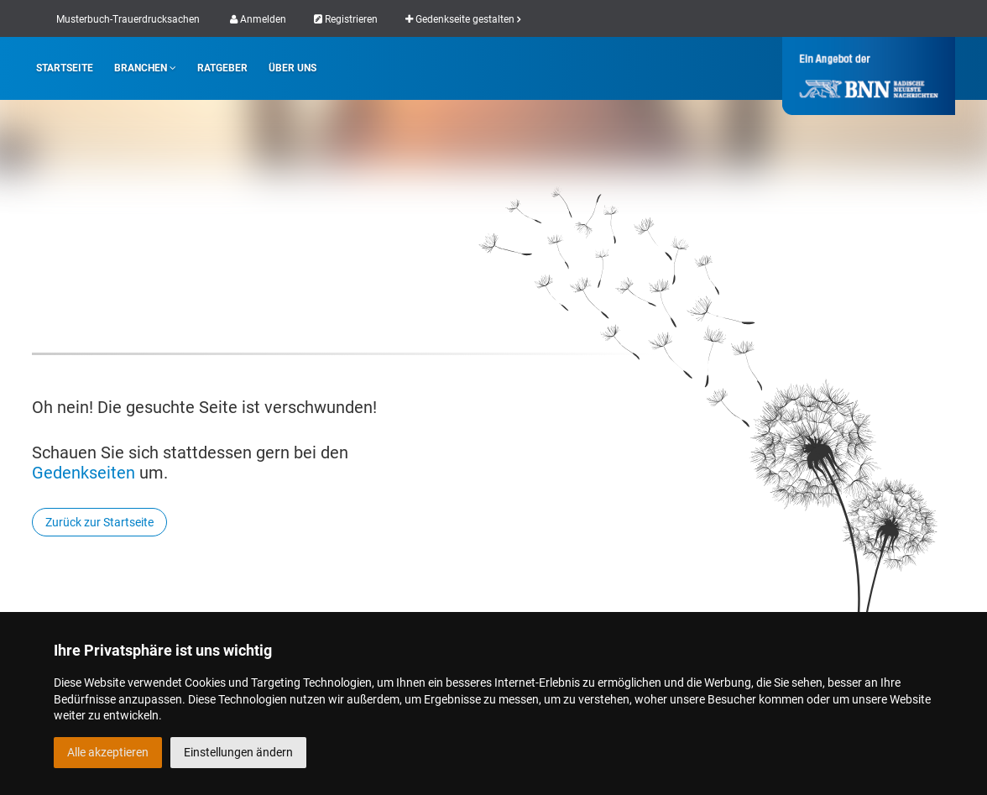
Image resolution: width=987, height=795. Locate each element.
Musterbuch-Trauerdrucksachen (128, 19)
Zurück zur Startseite (99, 522)
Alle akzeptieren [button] (108, 752)
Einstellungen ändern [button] (238, 752)
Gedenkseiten (83, 473)
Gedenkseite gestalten (462, 19)
